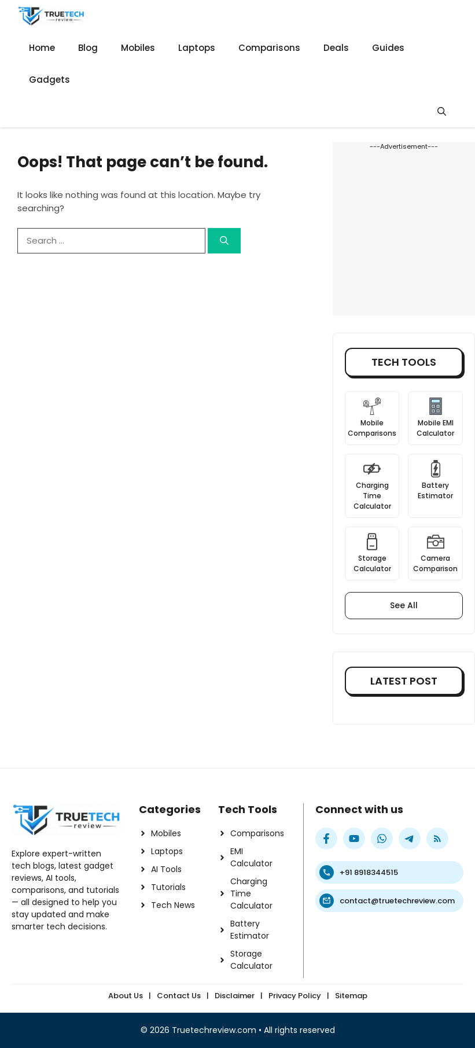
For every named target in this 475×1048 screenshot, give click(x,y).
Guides (388, 48)
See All (404, 605)
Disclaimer (235, 995)
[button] (442, 111)
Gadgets (49, 79)
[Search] (224, 241)
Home (42, 48)
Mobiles (138, 48)
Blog (88, 48)
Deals (336, 48)
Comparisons (269, 48)
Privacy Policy (294, 995)
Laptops (196, 48)
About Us (125, 995)
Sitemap (351, 995)
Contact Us (179, 995)
